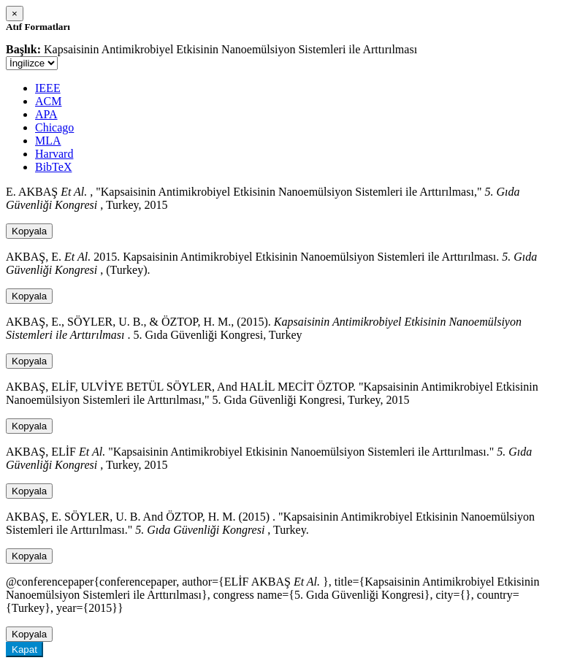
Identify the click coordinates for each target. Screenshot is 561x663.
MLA (48, 140)
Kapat (24, 649)
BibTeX (53, 167)
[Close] (14, 13)
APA (46, 114)
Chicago (54, 127)
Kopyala (29, 231)
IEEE (48, 88)
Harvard (54, 153)
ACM (48, 101)
